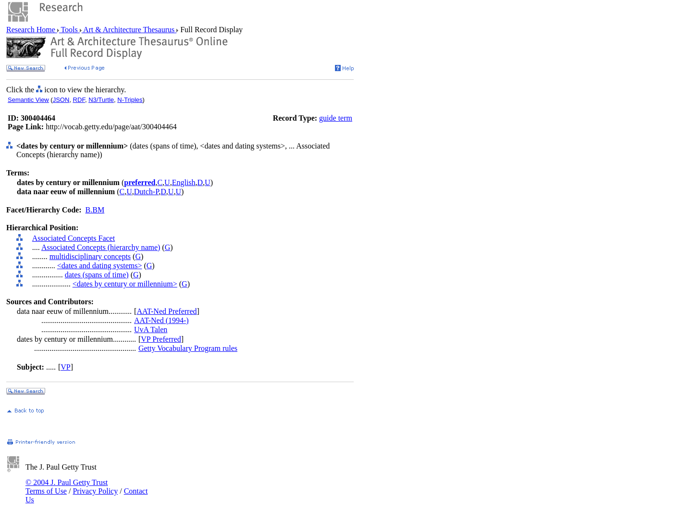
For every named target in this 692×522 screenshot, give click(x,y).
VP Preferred (161, 339)
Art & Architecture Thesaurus (129, 29)
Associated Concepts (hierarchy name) (100, 247)
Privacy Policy (95, 491)
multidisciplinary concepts (90, 256)
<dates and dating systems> (99, 265)
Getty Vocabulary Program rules (187, 348)
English (184, 182)
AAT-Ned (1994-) (161, 320)
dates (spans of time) (97, 275)
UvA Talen (150, 329)
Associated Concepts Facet (73, 238)
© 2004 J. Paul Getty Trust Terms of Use (66, 486)
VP (65, 367)
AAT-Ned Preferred (166, 311)
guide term (335, 118)
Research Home (31, 29)
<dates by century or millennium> (125, 284)
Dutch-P (146, 191)
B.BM (95, 210)
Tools (69, 29)
